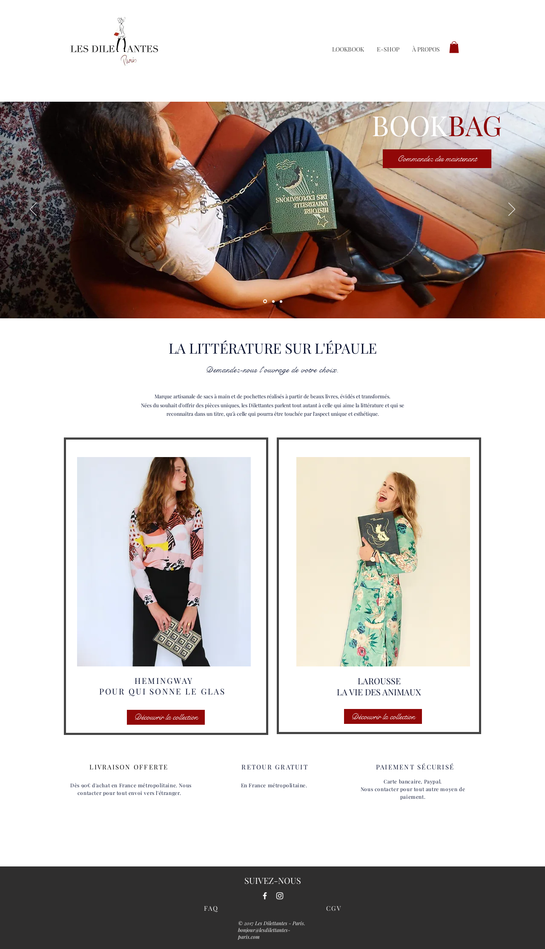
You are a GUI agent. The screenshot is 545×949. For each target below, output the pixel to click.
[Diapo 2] (281, 301)
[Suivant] (511, 210)
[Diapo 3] (273, 301)
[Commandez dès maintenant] (437, 158)
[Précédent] (33, 210)
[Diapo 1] (265, 301)
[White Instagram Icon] (279, 895)
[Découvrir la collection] (166, 717)
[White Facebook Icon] (265, 895)
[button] (454, 47)
